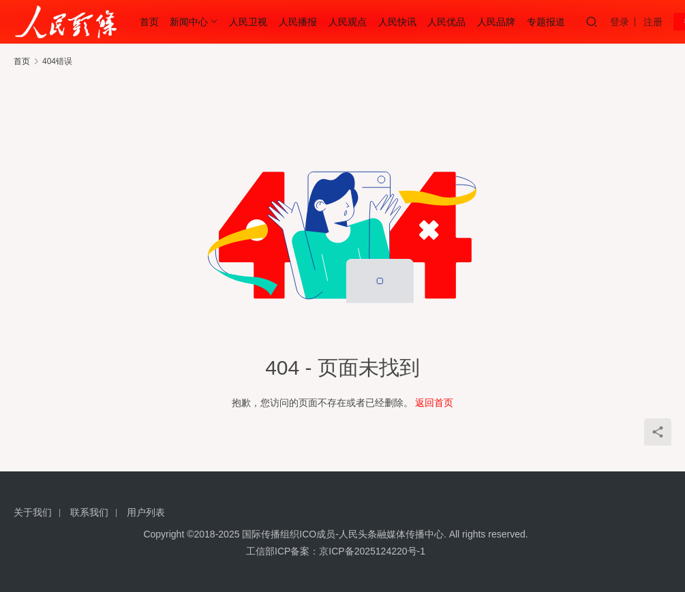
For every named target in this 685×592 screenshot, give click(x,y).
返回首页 (434, 402)
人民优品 (446, 21)
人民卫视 (248, 21)
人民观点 (348, 21)
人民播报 (298, 21)
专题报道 (546, 21)
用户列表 (146, 512)
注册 (653, 21)
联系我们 (89, 512)
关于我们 (33, 512)
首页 (149, 21)
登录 (619, 21)
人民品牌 (496, 21)
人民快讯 (397, 21)
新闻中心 (189, 21)
